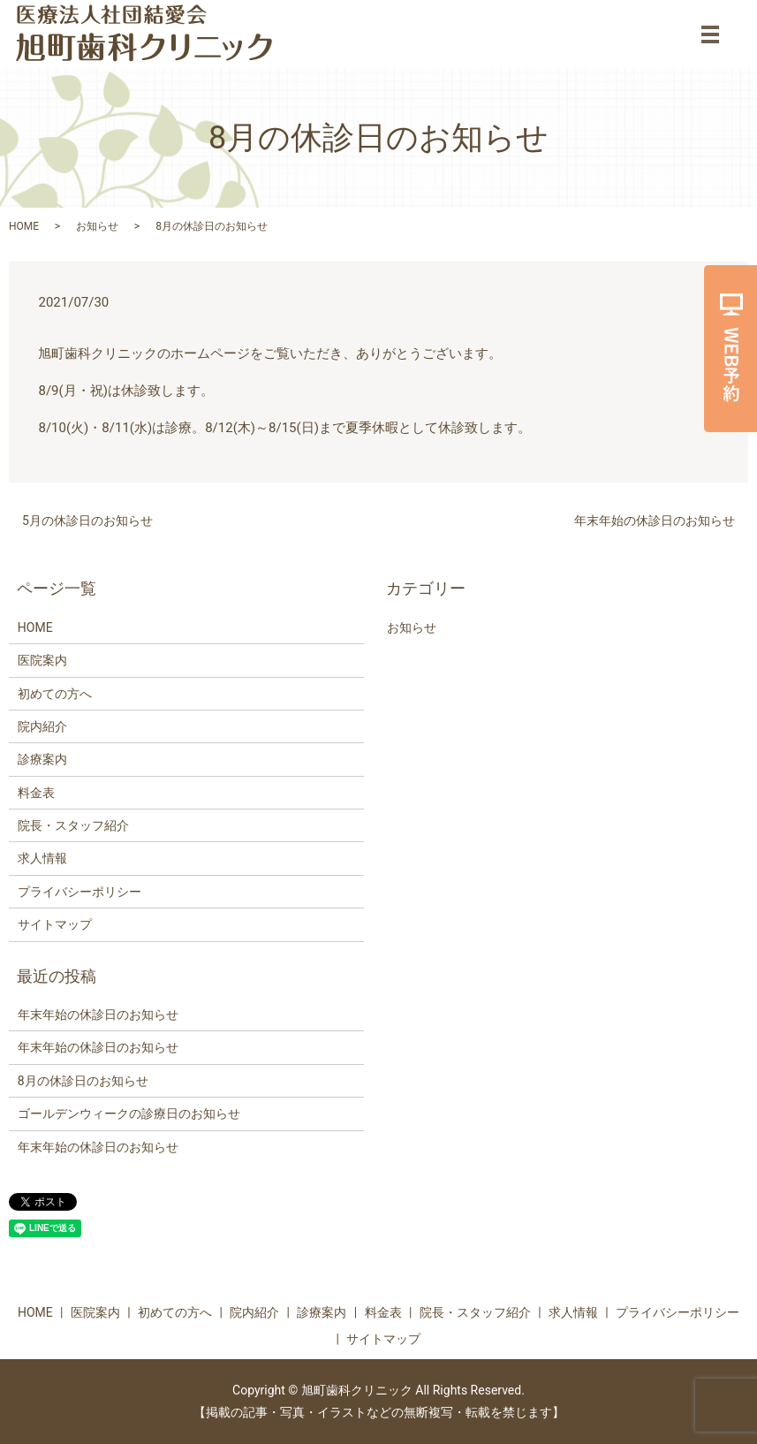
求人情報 (42, 858)
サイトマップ (55, 924)
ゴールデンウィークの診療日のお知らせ (129, 1113)
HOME (24, 226)
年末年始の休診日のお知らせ (654, 520)
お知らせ (97, 226)
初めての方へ (55, 694)
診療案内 (42, 759)
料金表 (36, 793)
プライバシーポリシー (79, 892)
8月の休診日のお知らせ (83, 1081)
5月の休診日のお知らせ (87, 520)
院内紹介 (42, 726)
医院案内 (42, 660)
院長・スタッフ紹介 (73, 825)
